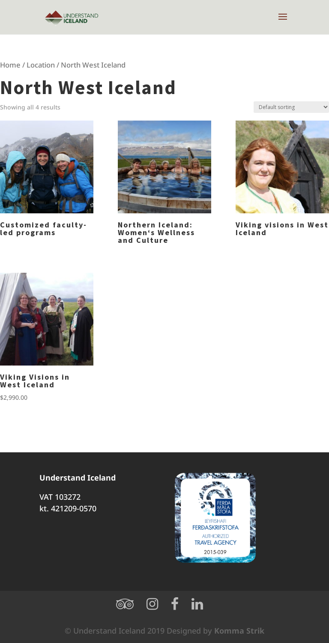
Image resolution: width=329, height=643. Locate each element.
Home (10, 65)
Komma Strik (239, 630)
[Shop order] (291, 107)
